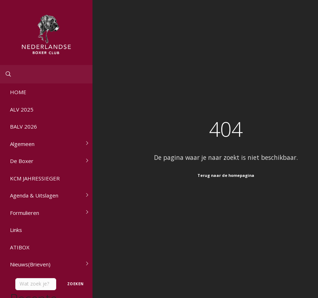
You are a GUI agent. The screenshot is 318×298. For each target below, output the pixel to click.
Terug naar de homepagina (225, 175)
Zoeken (74, 283)
